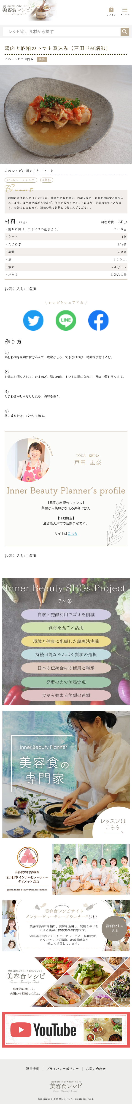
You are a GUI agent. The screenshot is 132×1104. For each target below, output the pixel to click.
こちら (73, 533)
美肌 (47, 180)
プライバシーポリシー (62, 1068)
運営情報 (32, 1068)
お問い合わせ (96, 1068)
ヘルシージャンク (22, 180)
